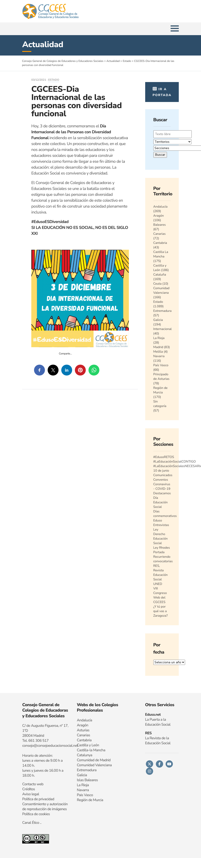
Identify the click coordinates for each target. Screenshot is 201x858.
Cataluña (159, 274)
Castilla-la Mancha (91, 750)
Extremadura (162, 311)
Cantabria (160, 243)
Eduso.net (153, 714)
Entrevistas (161, 525)
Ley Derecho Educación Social (160, 536)
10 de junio (161, 470)
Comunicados (162, 475)
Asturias (83, 730)
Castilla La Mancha (160, 254)
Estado (53, 80)
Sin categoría (160, 403)
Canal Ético (30, 822)
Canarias (159, 234)
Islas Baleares (87, 780)
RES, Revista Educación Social (160, 573)
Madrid (158, 347)
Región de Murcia (160, 390)
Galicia (158, 320)
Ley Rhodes (161, 547)
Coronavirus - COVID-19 (162, 486)
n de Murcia (94, 799)
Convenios (160, 479)
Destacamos (162, 493)
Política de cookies (36, 814)
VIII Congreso (160, 590)
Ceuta (157, 283)
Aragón (158, 215)
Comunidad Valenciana (161, 290)
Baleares (159, 225)
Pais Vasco (85, 795)
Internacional (162, 329)
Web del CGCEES (159, 599)
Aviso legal (30, 794)
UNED (157, 584)
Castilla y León (160, 267)
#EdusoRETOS (163, 457)
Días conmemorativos (165, 513)
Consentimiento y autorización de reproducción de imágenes (45, 807)
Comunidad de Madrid (94, 760)
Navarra (159, 356)
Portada (159, 552)
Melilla (158, 351)
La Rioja (159, 338)
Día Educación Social (160, 502)
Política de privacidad (38, 799)
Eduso (157, 520)
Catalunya (84, 755)
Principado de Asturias (161, 376)
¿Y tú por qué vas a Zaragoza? (160, 611)
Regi (80, 799)
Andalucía (160, 206)
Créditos (28, 789)
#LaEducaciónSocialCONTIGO (174, 461)
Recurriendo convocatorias (163, 559)
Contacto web (32, 784)
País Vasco (161, 365)
